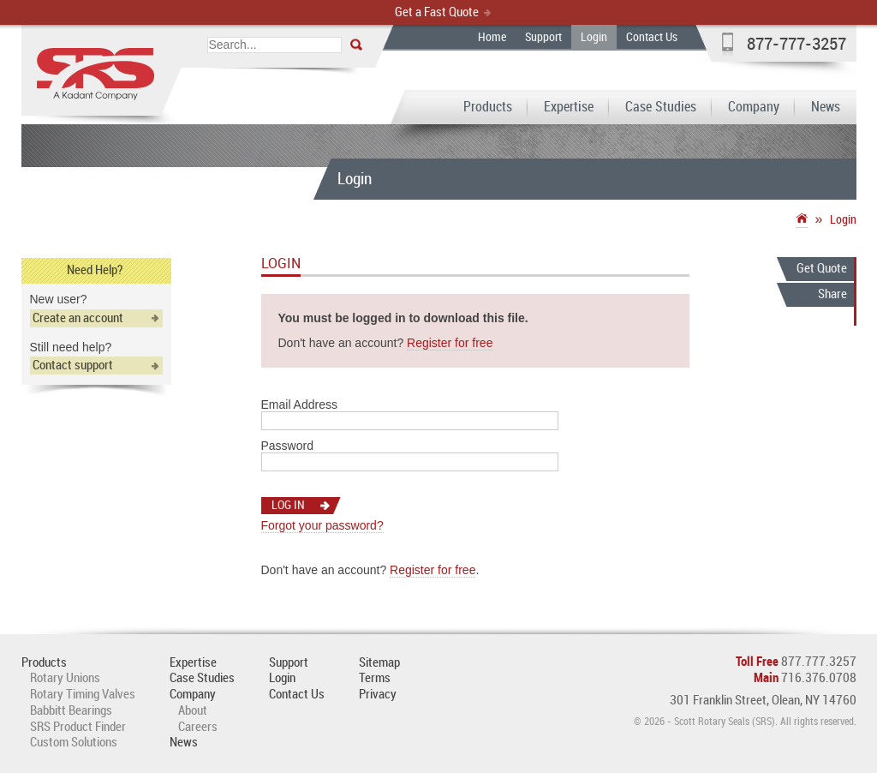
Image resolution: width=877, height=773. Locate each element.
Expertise (569, 107)
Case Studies (660, 107)
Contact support (73, 366)
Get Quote (821, 269)
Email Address (299, 404)
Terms (375, 679)
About (192, 711)
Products (487, 107)
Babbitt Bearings (71, 711)
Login (594, 37)
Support (543, 37)
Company (753, 107)
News (825, 107)
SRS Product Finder (78, 727)
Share (832, 295)
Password (287, 445)
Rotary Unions (65, 679)
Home (492, 37)
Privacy (378, 695)
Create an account (78, 319)
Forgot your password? (322, 525)
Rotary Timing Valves (82, 695)
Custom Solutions (73, 743)
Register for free (449, 343)
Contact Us (651, 37)
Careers (198, 727)
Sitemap (379, 663)
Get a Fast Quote (437, 13)
